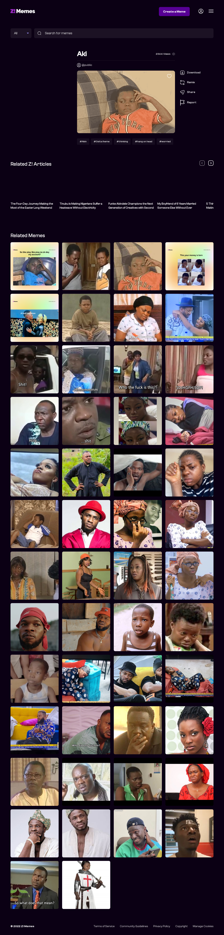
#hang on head (143, 141)
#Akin (83, 141)
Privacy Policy (161, 926)
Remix (187, 82)
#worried (165, 141)
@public (87, 65)
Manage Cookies (203, 926)
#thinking (122, 141)
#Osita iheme (102, 141)
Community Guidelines (134, 926)
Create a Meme (174, 11)
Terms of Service (104, 926)
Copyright (181, 926)
